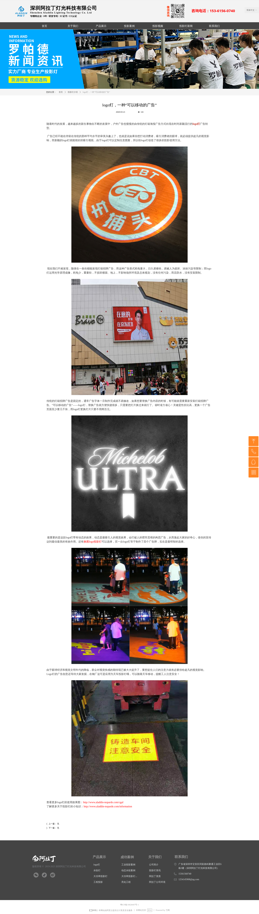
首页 (61, 92)
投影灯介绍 (73, 92)
